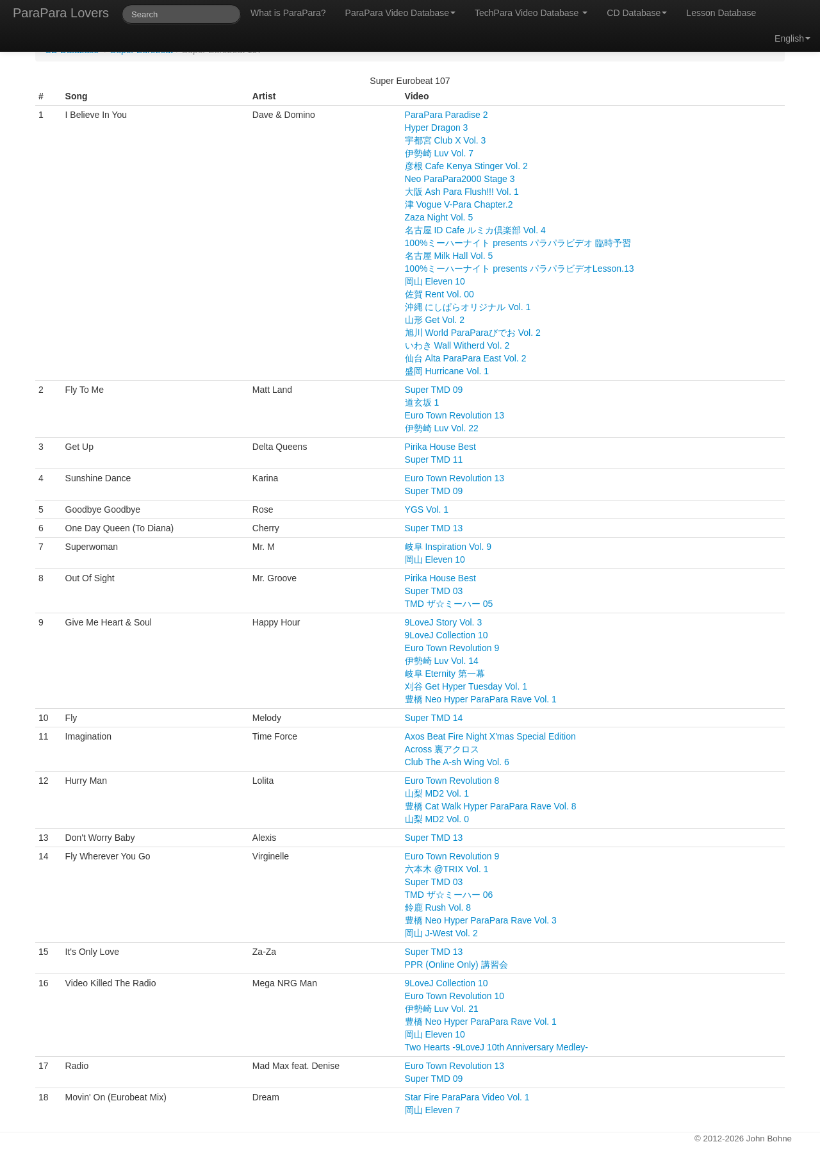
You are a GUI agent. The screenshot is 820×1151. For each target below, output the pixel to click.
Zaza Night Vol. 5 (439, 217)
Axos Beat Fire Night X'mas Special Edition (490, 736)
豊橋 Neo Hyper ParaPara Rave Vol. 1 (481, 699)
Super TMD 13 (434, 528)
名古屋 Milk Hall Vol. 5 (449, 256)
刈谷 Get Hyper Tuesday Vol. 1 (466, 686)
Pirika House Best (440, 447)
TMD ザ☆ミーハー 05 (449, 604)
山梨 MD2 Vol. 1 (437, 793)
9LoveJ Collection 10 (446, 635)
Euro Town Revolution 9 (452, 648)
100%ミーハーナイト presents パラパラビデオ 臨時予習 (518, 243)
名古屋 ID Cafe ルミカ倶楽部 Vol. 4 (475, 230)
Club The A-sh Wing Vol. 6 (457, 762)
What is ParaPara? (288, 13)
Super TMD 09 (434, 390)
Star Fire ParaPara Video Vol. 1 (467, 1097)
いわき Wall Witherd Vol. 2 (457, 345)
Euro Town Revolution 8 (452, 780)
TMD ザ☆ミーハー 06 (449, 895)
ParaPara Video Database (400, 13)
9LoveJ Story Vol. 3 (443, 622)
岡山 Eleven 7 (432, 1110)
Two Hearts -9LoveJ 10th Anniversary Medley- (496, 1047)
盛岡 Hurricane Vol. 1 (447, 371)
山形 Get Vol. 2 (434, 320)
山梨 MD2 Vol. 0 (437, 819)
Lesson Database (721, 13)
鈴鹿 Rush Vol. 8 (438, 907)
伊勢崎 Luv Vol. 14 (442, 661)
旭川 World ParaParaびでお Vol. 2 (473, 332)
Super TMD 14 (434, 718)
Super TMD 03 (434, 591)
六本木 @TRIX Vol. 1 (447, 869)
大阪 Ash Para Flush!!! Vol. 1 (462, 191)
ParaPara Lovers (61, 13)
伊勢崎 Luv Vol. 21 (442, 1009)
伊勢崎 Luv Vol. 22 (442, 428)
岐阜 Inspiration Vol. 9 (448, 547)
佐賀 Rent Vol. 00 (439, 294)
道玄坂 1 (422, 402)
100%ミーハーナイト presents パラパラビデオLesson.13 (519, 268)
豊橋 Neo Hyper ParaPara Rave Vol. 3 (481, 920)
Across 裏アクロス (442, 749)
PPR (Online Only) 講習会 (456, 964)
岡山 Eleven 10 (435, 281)
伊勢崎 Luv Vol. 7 (439, 153)
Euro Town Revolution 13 (454, 415)
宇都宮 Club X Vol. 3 (445, 140)
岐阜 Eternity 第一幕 (445, 673)
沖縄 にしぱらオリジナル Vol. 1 (468, 307)
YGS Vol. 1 (426, 509)
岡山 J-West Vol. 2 (441, 933)
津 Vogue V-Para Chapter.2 (459, 204)
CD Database (637, 13)
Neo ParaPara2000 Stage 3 (460, 179)
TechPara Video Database (531, 13)
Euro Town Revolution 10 (454, 996)
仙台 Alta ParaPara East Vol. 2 (466, 358)
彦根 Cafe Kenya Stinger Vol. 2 (466, 166)
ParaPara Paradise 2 (446, 115)
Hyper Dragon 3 (436, 127)
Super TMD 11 (434, 459)
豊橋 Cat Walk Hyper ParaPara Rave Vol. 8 (491, 806)
